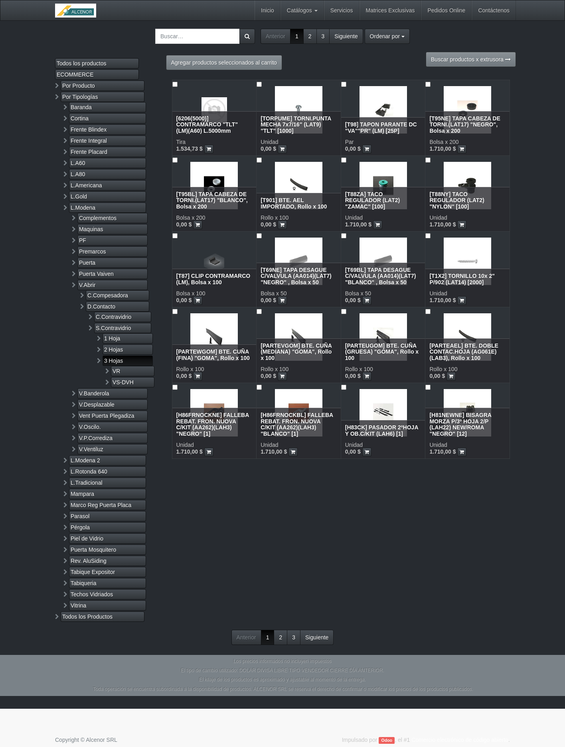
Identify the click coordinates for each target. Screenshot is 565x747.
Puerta (87, 262)
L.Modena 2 (85, 460)
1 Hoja (112, 338)
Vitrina (78, 605)
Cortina (80, 118)
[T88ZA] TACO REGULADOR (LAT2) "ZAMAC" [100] (372, 200)
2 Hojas (113, 349)
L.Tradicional (87, 483)
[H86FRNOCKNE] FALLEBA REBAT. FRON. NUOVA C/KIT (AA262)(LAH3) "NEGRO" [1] (212, 424)
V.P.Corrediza (96, 438)
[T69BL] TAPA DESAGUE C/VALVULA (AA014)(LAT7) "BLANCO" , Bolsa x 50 (380, 276)
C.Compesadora (107, 295)
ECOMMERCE (75, 74)
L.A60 (78, 163)
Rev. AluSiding (89, 561)
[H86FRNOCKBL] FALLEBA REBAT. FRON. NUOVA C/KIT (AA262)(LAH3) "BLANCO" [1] (297, 424)
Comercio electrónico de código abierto (459, 740)
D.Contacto (101, 306)
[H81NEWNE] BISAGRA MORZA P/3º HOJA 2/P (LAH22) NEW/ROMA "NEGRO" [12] (460, 424)
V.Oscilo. (90, 427)
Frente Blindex (89, 129)
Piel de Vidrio (87, 538)
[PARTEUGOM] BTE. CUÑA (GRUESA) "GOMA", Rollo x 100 (382, 351)
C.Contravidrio (113, 317)
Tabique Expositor (93, 572)
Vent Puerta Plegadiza (106, 416)
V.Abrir (87, 285)
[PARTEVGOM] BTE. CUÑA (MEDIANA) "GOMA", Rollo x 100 (296, 351)
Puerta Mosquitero (93, 549)
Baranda (81, 107)
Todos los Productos (87, 616)
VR (116, 371)
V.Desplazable (97, 404)
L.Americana (86, 185)
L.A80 (78, 174)
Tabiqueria (84, 583)
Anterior (275, 36)
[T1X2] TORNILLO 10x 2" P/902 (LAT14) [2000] (462, 279)
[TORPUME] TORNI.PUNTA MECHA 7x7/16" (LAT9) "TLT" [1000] (296, 124)
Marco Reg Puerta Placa (101, 505)
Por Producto (78, 86)
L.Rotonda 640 (89, 471)
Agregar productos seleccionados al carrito (224, 62)
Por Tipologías (80, 97)
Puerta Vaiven (96, 274)
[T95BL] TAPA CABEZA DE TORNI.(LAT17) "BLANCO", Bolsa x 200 (212, 200)
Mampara (82, 494)
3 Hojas (113, 361)
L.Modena (83, 207)
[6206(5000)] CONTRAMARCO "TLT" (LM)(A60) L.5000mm (207, 124)
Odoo (386, 740)
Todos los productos (82, 63)
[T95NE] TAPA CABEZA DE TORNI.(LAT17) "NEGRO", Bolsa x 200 (464, 124)
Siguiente (346, 36)
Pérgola (80, 527)
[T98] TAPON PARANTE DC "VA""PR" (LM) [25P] (381, 127)
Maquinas (91, 229)
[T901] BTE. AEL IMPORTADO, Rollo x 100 (294, 203)
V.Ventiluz (91, 449)
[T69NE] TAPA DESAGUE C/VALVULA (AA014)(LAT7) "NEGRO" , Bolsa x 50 (296, 276)
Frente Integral (89, 141)
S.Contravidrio (113, 328)
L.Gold (79, 196)
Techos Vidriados (92, 594)
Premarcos (92, 251)
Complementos (98, 218)
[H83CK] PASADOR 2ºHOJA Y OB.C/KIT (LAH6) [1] (381, 430)
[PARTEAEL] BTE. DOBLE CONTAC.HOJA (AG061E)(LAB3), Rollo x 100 (463, 351)
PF (82, 240)
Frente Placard (89, 152)
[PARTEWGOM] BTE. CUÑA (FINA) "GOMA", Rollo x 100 (213, 354)
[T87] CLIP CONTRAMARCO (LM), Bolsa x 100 (213, 279)
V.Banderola (94, 393)
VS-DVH (123, 382)
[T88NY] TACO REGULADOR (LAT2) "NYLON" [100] (456, 200)
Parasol (80, 516)
